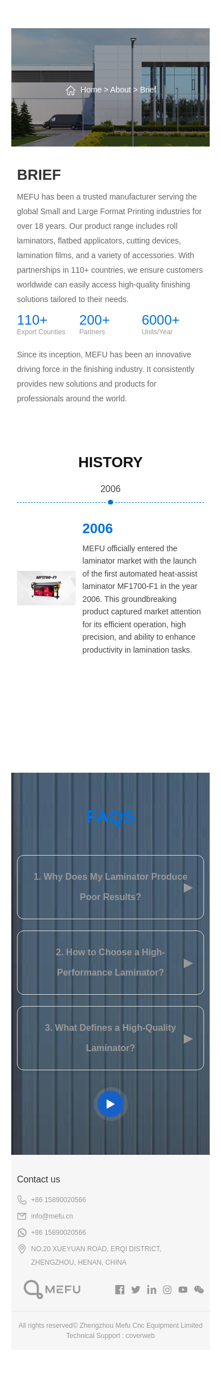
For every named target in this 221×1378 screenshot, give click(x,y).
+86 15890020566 (58, 1200)
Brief (148, 89)
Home (91, 89)
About (120, 89)
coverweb (140, 1336)
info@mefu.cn (52, 1216)
